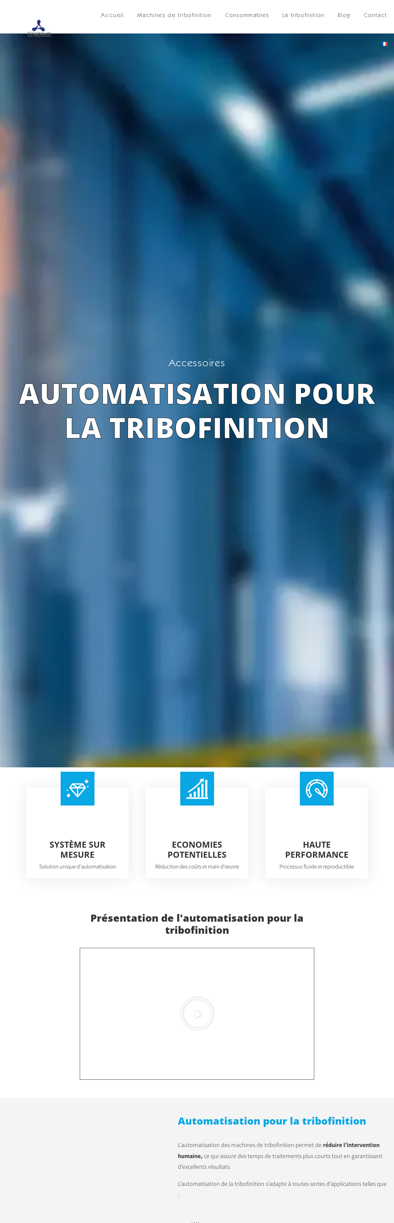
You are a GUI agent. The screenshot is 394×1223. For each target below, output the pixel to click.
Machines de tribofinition (174, 14)
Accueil (112, 14)
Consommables (247, 14)
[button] (197, 1013)
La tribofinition (303, 14)
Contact (375, 14)
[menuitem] (384, 44)
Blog (344, 14)
